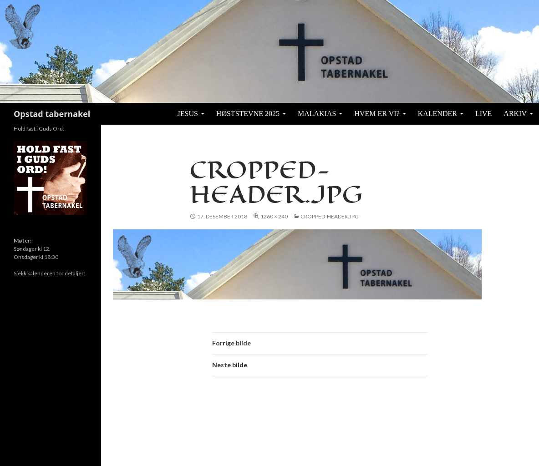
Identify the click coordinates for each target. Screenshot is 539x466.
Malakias (317, 113)
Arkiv (515, 113)
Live (483, 113)
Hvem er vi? (376, 113)
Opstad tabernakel (52, 113)
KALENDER (437, 113)
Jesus (188, 113)
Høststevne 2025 (248, 113)
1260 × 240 (274, 216)
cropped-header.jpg (329, 216)
